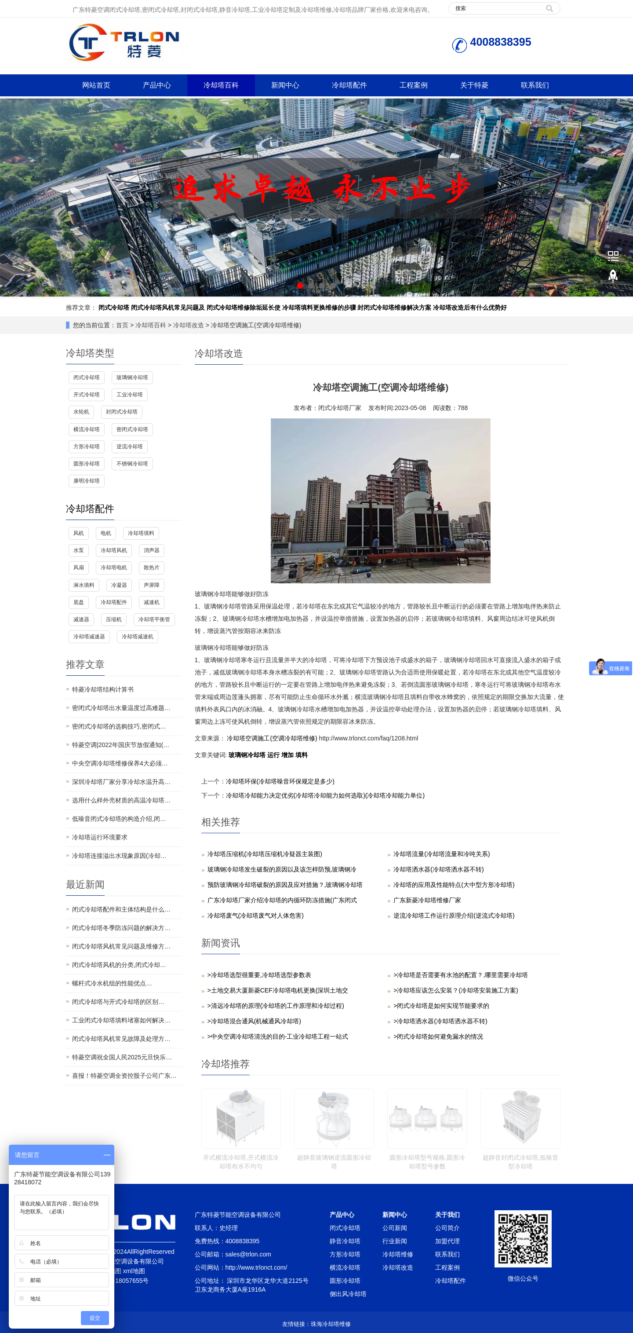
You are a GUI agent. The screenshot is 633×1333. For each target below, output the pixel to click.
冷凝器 (119, 585)
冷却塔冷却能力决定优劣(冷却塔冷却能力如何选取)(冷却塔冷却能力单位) (325, 795)
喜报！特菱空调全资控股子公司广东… (124, 1075)
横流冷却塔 (86, 429)
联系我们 (535, 85)
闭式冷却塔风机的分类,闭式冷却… (119, 964)
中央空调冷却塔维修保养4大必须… (120, 763)
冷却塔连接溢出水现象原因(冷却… (119, 855)
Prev (11, 197)
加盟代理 (447, 1241)
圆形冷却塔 (86, 464)
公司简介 (447, 1227)
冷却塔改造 (188, 325)
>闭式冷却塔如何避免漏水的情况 (438, 1036)
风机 (78, 533)
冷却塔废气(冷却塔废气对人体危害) (255, 915)
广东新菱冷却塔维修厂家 (427, 900)
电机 (106, 533)
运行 (274, 754)
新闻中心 (285, 85)
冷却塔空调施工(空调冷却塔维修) (272, 738)
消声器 (152, 550)
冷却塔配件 (349, 85)
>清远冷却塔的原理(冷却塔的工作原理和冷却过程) (276, 1005)
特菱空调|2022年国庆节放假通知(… (120, 744)
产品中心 (157, 85)
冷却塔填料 (141, 533)
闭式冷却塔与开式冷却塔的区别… (118, 1001)
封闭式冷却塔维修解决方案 (394, 307)
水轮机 (81, 412)
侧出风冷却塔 (348, 1293)
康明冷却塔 (86, 481)
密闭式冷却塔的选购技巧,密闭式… (119, 726)
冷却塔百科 (221, 85)
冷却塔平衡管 (154, 619)
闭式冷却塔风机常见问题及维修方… (121, 946)
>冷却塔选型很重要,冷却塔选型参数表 (259, 974)
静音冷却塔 (345, 1241)
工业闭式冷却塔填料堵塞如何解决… (121, 1020)
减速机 (152, 602)
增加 (288, 754)
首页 (122, 325)
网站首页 (96, 85)
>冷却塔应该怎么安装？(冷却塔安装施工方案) (455, 990)
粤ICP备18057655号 (121, 1280)
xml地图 (134, 1270)
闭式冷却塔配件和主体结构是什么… (121, 909)
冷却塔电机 (114, 567)
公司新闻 (394, 1227)
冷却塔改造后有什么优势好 (470, 307)
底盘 (78, 602)
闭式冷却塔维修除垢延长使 (243, 307)
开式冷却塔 (86, 395)
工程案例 (414, 85)
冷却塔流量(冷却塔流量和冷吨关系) (441, 853)
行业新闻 (394, 1241)
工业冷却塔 (129, 395)
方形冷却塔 (86, 446)
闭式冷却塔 (113, 307)
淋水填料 (84, 585)
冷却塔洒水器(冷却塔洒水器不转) (438, 869)
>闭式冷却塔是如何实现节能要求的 (441, 1005)
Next (622, 197)
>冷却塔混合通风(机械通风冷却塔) (254, 1021)
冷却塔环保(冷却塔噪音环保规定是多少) (280, 781)
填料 (301, 754)
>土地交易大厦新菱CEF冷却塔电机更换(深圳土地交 (278, 990)
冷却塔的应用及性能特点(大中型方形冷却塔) (453, 884)
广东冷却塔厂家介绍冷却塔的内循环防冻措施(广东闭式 (282, 900)
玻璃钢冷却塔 (248, 754)
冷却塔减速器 (89, 637)
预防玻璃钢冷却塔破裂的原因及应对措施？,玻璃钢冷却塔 (285, 884)
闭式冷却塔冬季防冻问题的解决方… (121, 927)
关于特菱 (474, 85)
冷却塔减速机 (137, 637)
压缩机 (114, 619)
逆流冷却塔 (129, 446)
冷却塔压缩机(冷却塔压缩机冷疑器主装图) (264, 853)
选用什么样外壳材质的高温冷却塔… (121, 800)
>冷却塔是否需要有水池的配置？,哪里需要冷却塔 (460, 974)
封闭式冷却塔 (122, 412)
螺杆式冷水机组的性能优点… (112, 983)
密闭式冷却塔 (132, 429)
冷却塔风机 (114, 550)
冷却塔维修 (397, 1254)
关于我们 (447, 1214)
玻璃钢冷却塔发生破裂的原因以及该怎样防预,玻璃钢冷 (282, 869)
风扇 (78, 567)
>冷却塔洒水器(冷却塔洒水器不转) (440, 1021)
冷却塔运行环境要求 (99, 837)
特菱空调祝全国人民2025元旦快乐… (122, 1057)
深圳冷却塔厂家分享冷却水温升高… (121, 781)
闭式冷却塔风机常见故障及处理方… (121, 1038)
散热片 (152, 567)
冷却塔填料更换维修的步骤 (319, 307)
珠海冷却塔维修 (331, 1324)
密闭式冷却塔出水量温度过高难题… (121, 707)
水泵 (78, 550)
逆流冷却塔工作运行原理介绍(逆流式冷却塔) (453, 915)
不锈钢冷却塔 (132, 464)
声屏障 (152, 585)
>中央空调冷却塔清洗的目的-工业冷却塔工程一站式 (278, 1036)
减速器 (81, 619)
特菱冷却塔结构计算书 (103, 689)
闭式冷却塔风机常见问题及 (168, 307)
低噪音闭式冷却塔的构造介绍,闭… (119, 818)
